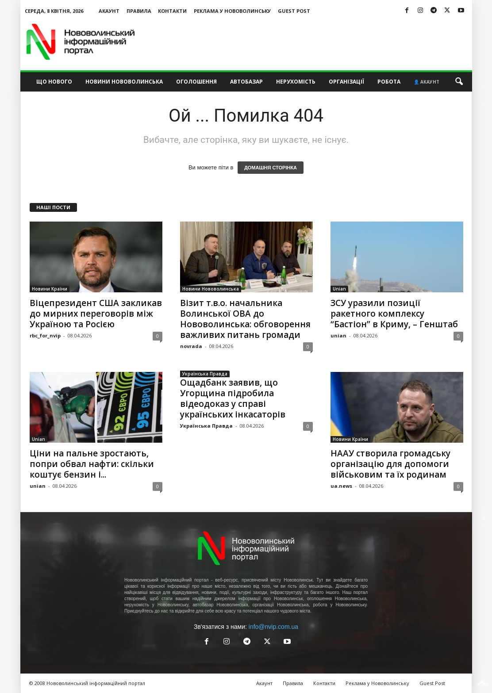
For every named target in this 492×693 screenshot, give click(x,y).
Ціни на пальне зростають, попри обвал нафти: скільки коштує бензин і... (92, 464)
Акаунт (109, 11)
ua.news (341, 485)
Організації (346, 81)
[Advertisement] (311, 41)
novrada (191, 346)
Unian (339, 289)
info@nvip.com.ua (273, 626)
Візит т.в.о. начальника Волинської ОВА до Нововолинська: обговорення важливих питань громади (245, 319)
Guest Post (294, 11)
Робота (388, 81)
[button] (459, 82)
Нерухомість (295, 81)
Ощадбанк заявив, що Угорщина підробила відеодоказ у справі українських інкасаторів (232, 398)
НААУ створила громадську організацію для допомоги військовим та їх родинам (390, 464)
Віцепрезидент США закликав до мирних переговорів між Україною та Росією (96, 313)
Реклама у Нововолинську (232, 11)
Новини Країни (49, 289)
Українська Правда (204, 374)
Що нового (54, 81)
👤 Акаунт (426, 82)
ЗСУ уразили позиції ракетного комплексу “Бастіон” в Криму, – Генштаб (394, 313)
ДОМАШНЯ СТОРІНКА (270, 167)
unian (338, 335)
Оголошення (196, 81)
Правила (139, 11)
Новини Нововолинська (124, 81)
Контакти (172, 11)
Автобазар (246, 81)
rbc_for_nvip (45, 335)
